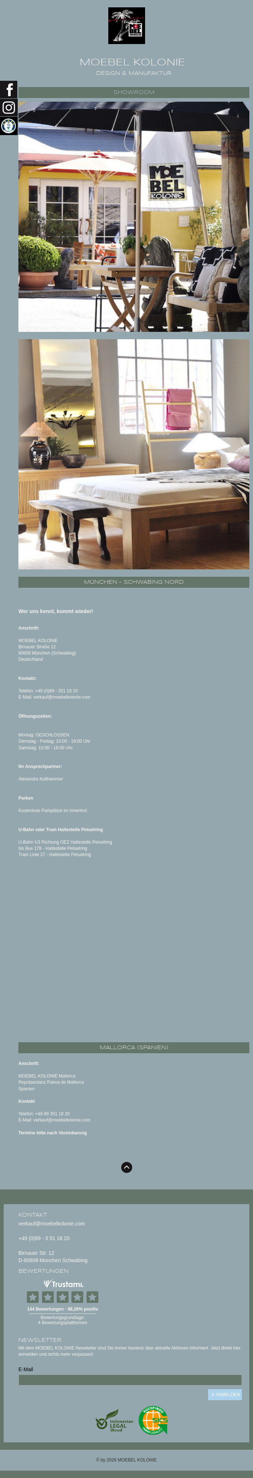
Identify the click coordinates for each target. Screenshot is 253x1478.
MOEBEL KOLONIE (132, 62)
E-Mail (25, 1369)
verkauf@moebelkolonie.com (51, 1224)
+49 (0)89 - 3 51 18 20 (44, 1238)
